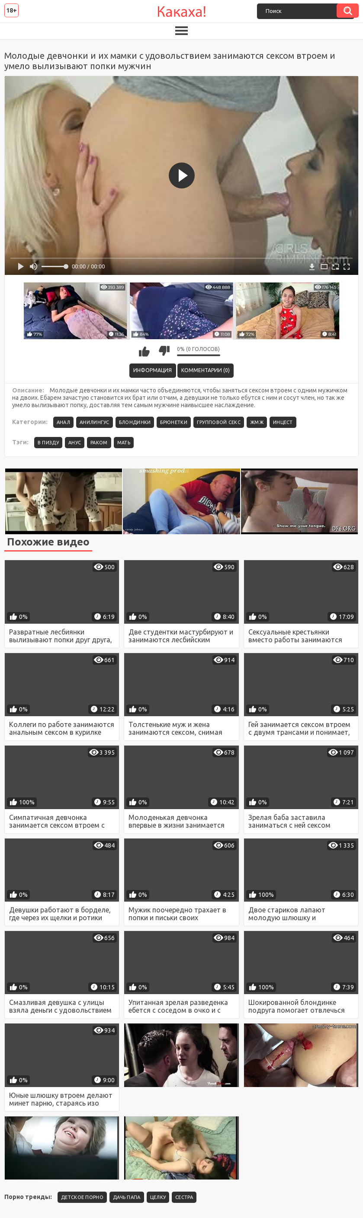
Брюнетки (173, 422)
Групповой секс (219, 422)
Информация (152, 370)
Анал (63, 422)
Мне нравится (144, 351)
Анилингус (94, 422)
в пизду (48, 442)
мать (123, 442)
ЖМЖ (256, 422)
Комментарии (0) (205, 370)
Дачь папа (127, 1197)
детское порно (82, 1197)
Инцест (283, 422)
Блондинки (135, 422)
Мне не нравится (164, 351)
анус (74, 442)
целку (158, 1197)
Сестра (184, 1197)
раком (99, 442)
